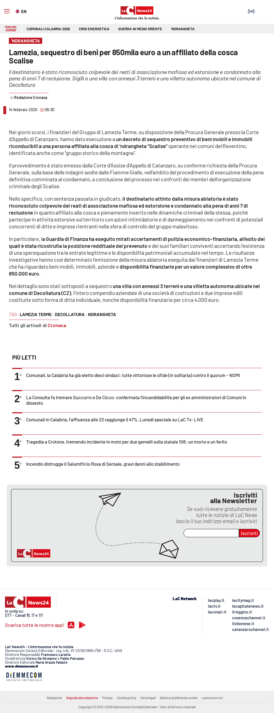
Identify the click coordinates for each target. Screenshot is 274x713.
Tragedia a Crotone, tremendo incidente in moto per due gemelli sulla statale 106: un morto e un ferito (126, 441)
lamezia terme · (37, 314)
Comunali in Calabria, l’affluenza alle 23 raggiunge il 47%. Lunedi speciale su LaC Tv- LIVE (114, 419)
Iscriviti (249, 533)
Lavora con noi (212, 698)
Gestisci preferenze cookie (178, 698)
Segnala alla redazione (82, 698)
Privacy (107, 698)
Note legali (148, 698)
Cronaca (57, 325)
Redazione (54, 698)
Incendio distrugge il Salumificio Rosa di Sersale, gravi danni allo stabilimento (103, 464)
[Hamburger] (7, 11)
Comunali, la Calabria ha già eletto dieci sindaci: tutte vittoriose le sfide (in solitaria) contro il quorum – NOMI (133, 375)
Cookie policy (126, 698)
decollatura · (71, 314)
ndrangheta (102, 314)
